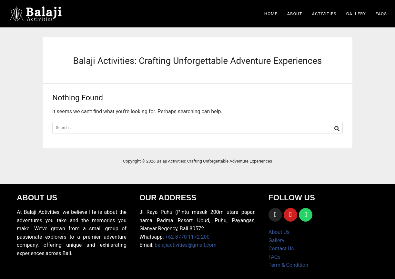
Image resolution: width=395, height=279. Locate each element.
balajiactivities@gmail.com (185, 245)
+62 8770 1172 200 (187, 237)
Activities (324, 13)
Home (271, 13)
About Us (278, 232)
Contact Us (281, 248)
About (294, 13)
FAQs (381, 13)
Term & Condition (288, 265)
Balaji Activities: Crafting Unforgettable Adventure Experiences (197, 60)
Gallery (356, 13)
